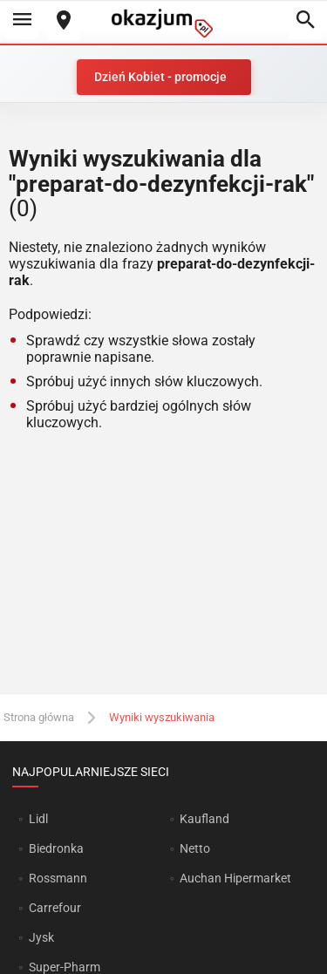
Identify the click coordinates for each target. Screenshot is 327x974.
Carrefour (55, 908)
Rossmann (58, 878)
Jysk (41, 937)
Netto (195, 848)
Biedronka (56, 848)
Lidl (38, 819)
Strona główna (38, 717)
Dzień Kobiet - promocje (160, 77)
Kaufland (204, 819)
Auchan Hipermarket (235, 878)
